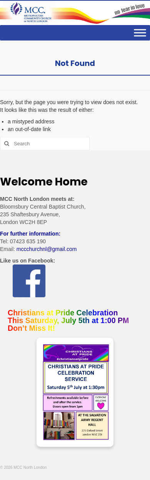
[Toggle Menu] (140, 33)
